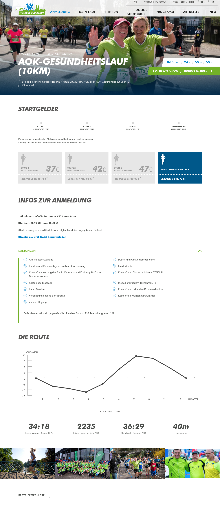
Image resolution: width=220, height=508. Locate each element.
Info (212, 11)
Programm (165, 11)
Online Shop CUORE (137, 12)
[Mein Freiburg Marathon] (28, 8)
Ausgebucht (34, 178)
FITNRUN (111, 11)
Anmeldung (60, 11)
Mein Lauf (87, 11)
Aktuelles (191, 11)
